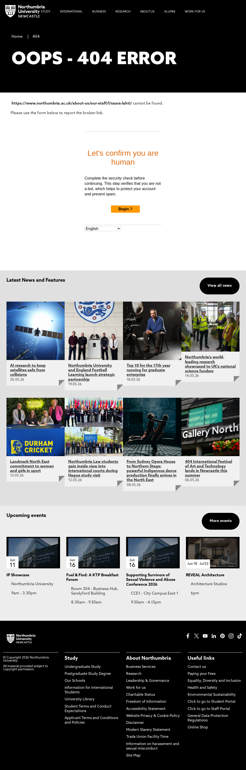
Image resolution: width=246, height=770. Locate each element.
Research (133, 674)
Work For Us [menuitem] (195, 11)
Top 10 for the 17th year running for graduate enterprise (148, 370)
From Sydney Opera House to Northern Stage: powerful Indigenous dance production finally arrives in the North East (152, 471)
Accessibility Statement (146, 709)
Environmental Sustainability (212, 695)
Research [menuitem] (123, 11)
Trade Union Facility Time (147, 737)
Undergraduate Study (83, 667)
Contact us (197, 667)
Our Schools (75, 681)
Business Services (140, 667)
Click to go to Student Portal (211, 702)
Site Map (133, 756)
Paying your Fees (201, 674)
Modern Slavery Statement (148, 730)
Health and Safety (202, 688)
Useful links (201, 658)
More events (221, 521)
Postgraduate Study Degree (88, 674)
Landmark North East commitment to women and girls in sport (32, 466)
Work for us (136, 688)
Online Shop (198, 727)
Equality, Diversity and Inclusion (214, 681)
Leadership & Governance (147, 681)
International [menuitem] (71, 11)
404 (36, 37)
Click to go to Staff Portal (209, 709)
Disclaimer (135, 723)
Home (17, 37)
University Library (79, 699)
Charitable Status (140, 695)
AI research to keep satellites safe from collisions (28, 370)
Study (71, 658)
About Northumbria (148, 658)
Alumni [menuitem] (169, 11)
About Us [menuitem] (147, 11)
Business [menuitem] (99, 11)
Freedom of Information (146, 702)
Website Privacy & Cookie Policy (153, 716)
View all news (220, 286)
